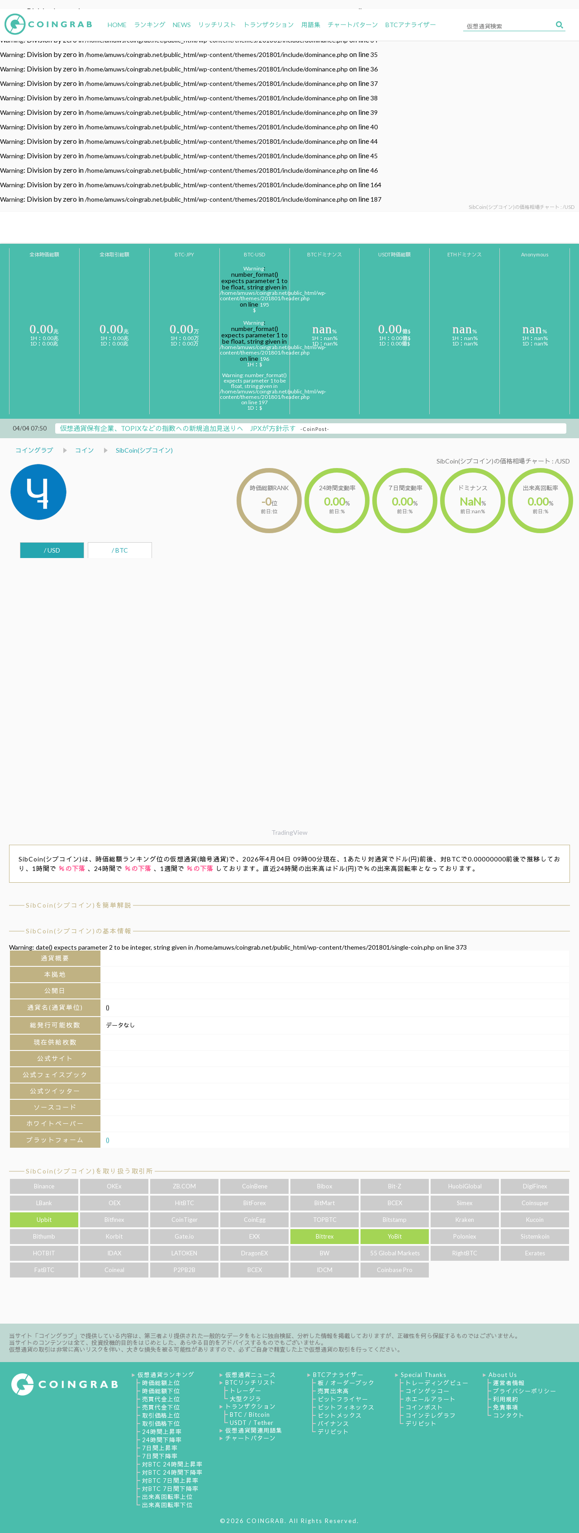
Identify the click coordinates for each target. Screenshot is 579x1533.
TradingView (289, 832)
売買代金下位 (161, 1407)
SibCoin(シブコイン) (144, 450)
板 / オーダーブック (346, 1382)
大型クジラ (245, 1398)
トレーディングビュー (437, 1382)
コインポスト (424, 1407)
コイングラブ (34, 450)
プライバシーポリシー (524, 1391)
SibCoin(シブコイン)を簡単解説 (79, 905)
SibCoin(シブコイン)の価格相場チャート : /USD (503, 461)
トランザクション (250, 1406)
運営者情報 (509, 1382)
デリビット (333, 1431)
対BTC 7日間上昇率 (170, 1480)
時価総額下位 (161, 1391)
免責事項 (505, 1407)
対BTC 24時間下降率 (172, 1472)
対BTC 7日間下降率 (170, 1488)
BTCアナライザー (338, 1374)
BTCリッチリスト (250, 1382)
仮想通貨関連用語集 (253, 1430)
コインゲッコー (427, 1391)
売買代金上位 (161, 1399)
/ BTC (120, 550)
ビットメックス (340, 1415)
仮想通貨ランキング (166, 1374)
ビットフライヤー (343, 1399)
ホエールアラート (430, 1399)
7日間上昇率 (160, 1448)
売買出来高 (333, 1391)
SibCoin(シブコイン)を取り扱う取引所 (89, 1171)
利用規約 (505, 1399)
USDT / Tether (252, 1422)
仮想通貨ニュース (250, 1374)
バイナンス (333, 1423)
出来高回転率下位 (167, 1505)
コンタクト (509, 1415)
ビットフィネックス (346, 1407)
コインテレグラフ (430, 1415)
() (107, 1140)
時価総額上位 (161, 1382)
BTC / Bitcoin (250, 1414)
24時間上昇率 (162, 1431)
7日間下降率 (160, 1456)
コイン (84, 450)
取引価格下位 (161, 1423)
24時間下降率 (162, 1439)
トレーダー (245, 1390)
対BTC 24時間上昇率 (172, 1464)
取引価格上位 (161, 1415)
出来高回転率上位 (167, 1496)
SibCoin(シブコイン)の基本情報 (79, 931)
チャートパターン (250, 1438)
